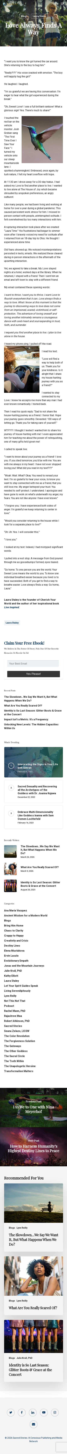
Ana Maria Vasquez (15, 910)
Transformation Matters (18, 1071)
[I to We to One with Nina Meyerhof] (33, 1107)
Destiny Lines (12, 945)
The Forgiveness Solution (19, 1041)
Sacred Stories (13, 1025)
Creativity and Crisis (16, 940)
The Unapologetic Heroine (20, 1066)
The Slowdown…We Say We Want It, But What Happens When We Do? (30, 698)
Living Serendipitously (17, 990)
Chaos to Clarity (13, 930)
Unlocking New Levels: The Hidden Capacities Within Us (31, 726)
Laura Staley (39, 16)
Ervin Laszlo (11, 955)
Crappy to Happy (13, 935)
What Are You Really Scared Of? (23, 705)
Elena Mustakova (14, 950)
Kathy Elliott (11, 975)
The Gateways (12, 1046)
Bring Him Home (13, 925)
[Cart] (56, 4)
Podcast (9, 1005)
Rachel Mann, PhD (14, 1010)
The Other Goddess (16, 1051)
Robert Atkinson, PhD (17, 1020)
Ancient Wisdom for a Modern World (25, 915)
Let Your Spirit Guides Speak (21, 985)
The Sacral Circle (14, 1056)
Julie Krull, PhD (13, 970)
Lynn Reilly (10, 995)
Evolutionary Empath (16, 960)
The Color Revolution (16, 1036)
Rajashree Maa (13, 1015)
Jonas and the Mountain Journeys (24, 965)
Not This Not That (14, 1000)
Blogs (24, 16)
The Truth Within (14, 1061)
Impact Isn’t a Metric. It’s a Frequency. (26, 719)
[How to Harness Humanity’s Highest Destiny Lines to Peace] (33, 1146)
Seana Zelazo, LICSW (16, 1031)
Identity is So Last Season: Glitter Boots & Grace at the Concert (33, 712)
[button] (62, 3)
